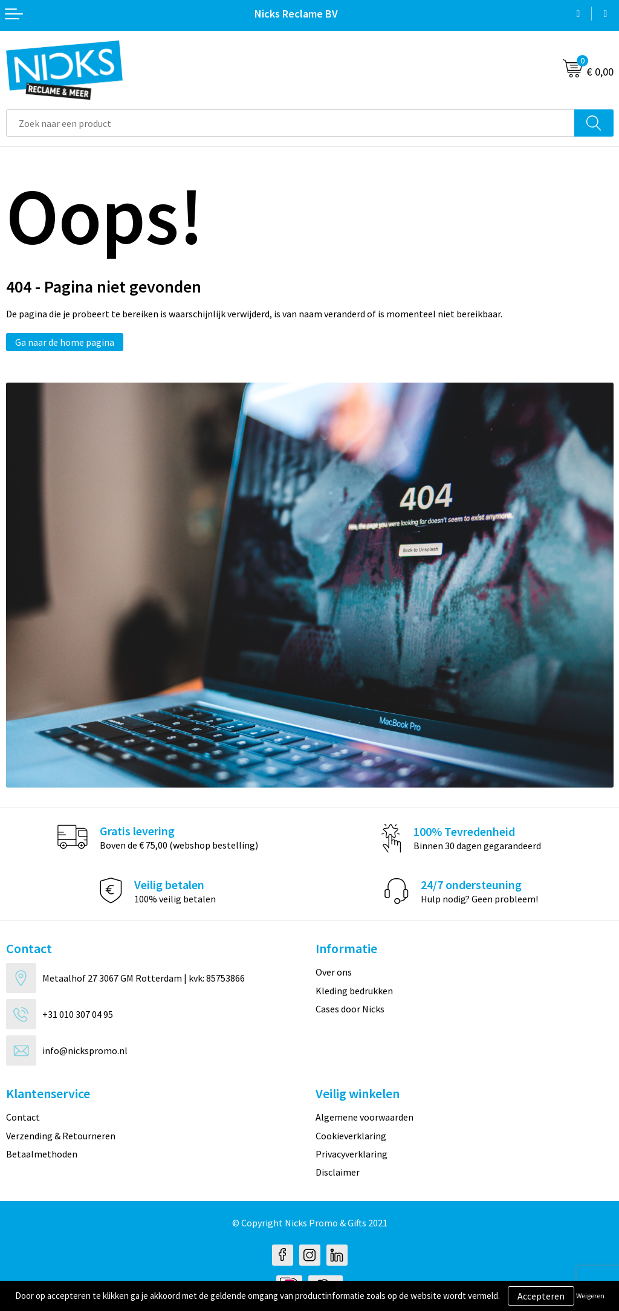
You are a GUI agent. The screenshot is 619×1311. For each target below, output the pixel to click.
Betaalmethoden (41, 1154)
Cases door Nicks (350, 1009)
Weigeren (590, 1295)
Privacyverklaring (351, 1154)
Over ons (334, 972)
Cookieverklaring (351, 1136)
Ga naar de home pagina (64, 342)
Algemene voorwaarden (364, 1117)
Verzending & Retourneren (60, 1136)
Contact (23, 1117)
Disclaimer (338, 1172)
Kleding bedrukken (354, 991)
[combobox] (290, 123)
